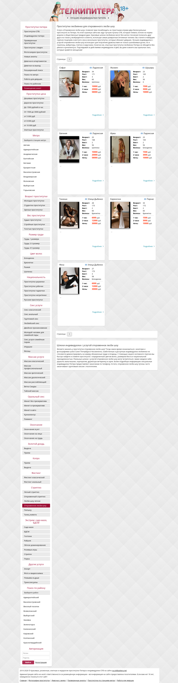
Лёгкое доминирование (35, 545)
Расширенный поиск (33, 70)
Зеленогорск (29, 624)
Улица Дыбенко (95, 199)
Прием (27, 452)
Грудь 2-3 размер (32, 243)
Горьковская (29, 190)
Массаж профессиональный (33, 367)
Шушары (149, 67)
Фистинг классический (34, 477)
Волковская (28, 181)
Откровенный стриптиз (34, 496)
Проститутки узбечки (33, 286)
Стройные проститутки (34, 224)
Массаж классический (34, 361)
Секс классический (32, 309)
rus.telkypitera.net (119, 670)
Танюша (63, 199)
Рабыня (27, 540)
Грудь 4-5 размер (32, 248)
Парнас (150, 199)
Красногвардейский (32, 642)
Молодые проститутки (34, 200)
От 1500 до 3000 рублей (34, 112)
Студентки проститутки (34, 205)
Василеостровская (31, 172)
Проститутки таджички (34, 290)
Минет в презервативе (34, 405)
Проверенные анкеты (76, 680)
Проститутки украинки (34, 281)
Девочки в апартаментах (35, 61)
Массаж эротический (33, 373)
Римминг (28, 419)
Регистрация (41, 662)
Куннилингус (30, 414)
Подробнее (97, 115)
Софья (62, 67)
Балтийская (28, 158)
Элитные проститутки (34, 130)
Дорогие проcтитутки (33, 103)
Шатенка (28, 271)
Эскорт (27, 568)
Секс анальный (31, 314)
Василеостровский (31, 602)
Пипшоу (28, 510)
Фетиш (27, 351)
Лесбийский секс (31, 323)
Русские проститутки (33, 299)
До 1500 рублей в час (33, 107)
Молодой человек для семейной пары (34, 333)
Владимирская (30, 176)
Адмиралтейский (31, 597)
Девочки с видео (59, 680)
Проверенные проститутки (30, 41)
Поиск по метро (31, 74)
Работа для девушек (33, 79)
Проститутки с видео (33, 47)
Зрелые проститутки (33, 209)
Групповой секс (31, 319)
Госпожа (28, 536)
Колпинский (28, 638)
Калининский (29, 629)
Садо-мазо (28, 527)
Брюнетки (28, 262)
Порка (27, 558)
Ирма (113, 133)
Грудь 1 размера (31, 239)
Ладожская (97, 67)
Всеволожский (30, 611)
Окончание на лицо (33, 433)
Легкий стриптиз (31, 492)
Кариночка (115, 199)
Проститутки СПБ (32, 31)
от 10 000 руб (30, 125)
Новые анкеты (30, 56)
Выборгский (28, 615)
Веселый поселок (31, 606)
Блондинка (29, 258)
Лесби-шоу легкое (32, 501)
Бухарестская (29, 167)
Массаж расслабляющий (35, 382)
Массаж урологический (34, 377)
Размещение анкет (32, 88)
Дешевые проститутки (34, 98)
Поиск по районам (32, 83)
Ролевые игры (30, 549)
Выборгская (28, 185)
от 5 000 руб (29, 116)
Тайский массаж (31, 391)
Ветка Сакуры (30, 386)
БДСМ (26, 531)
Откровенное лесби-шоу (35, 505)
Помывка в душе (31, 578)
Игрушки (28, 346)
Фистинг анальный (32, 482)
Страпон (28, 554)
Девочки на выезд (32, 65)
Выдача (27, 448)
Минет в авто (30, 410)
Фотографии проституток (39, 680)
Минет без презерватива (35, 401)
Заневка (27, 620)
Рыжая (27, 267)
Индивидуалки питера (34, 36)
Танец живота (30, 514)
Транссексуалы (31, 582)
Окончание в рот (32, 429)
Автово (26, 145)
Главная (23, 680)
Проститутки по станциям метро (101, 680)
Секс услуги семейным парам (34, 340)
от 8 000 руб (29, 121)
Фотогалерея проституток (35, 52)
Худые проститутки (32, 220)
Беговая (27, 163)
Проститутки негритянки (35, 295)
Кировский (28, 633)
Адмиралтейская (30, 149)
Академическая (30, 154)
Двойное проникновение (35, 328)
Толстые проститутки (33, 229)
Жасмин (114, 67)
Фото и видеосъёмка (33, 573)
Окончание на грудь (33, 438)
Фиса (61, 264)
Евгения (63, 133)
